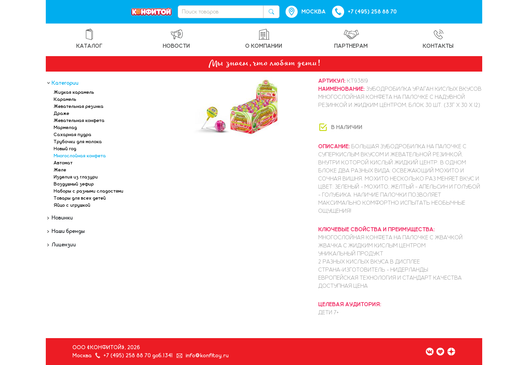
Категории (65, 83)
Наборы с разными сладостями (89, 191)
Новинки (62, 217)
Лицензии (63, 244)
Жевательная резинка (79, 106)
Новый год (65, 149)
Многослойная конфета (80, 156)
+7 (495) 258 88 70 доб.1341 (138, 355)
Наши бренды (68, 231)
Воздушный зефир (74, 184)
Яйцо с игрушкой (72, 205)
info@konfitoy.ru (207, 355)
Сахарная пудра (73, 134)
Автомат (63, 163)
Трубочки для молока (78, 141)
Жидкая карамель (74, 92)
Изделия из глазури (76, 177)
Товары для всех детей (80, 198)
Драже (61, 113)
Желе (60, 170)
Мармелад (65, 127)
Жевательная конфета (79, 120)
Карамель (65, 99)
